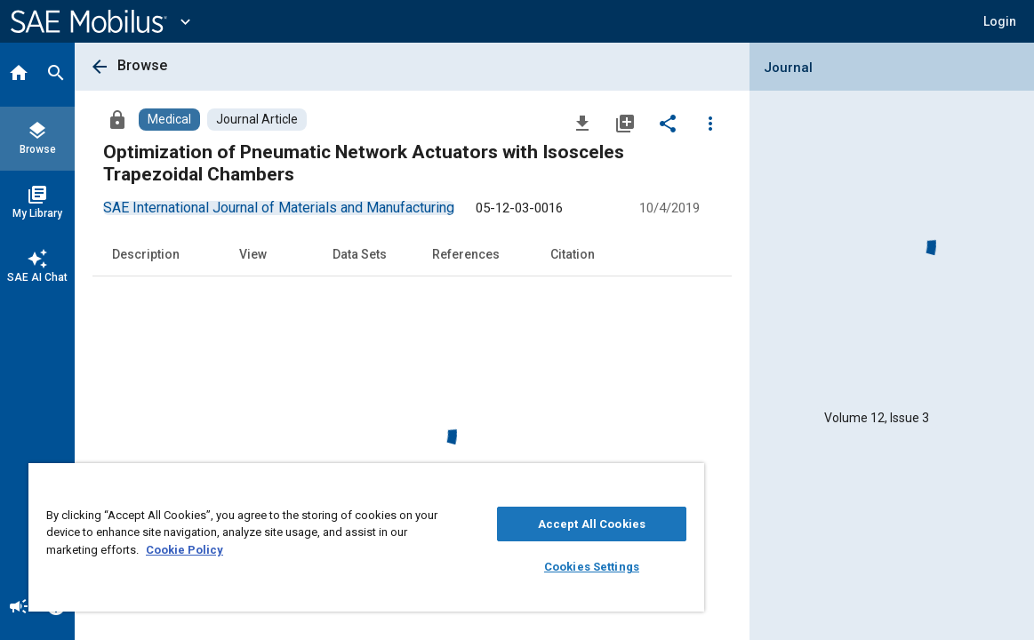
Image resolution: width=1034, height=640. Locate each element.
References (466, 254)
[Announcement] (18, 608)
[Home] (18, 75)
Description (146, 254)
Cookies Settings (527, 566)
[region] (328, 537)
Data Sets (360, 254)
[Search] (56, 75)
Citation (572, 254)
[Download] (582, 122)
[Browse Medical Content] (169, 119)
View (253, 254)
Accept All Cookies (527, 524)
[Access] (117, 119)
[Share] (667, 122)
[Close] (610, 482)
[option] (278, 207)
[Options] (710, 122)
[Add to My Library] (625, 122)
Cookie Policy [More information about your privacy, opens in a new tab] (249, 549)
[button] (999, 21)
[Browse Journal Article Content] (257, 119)
